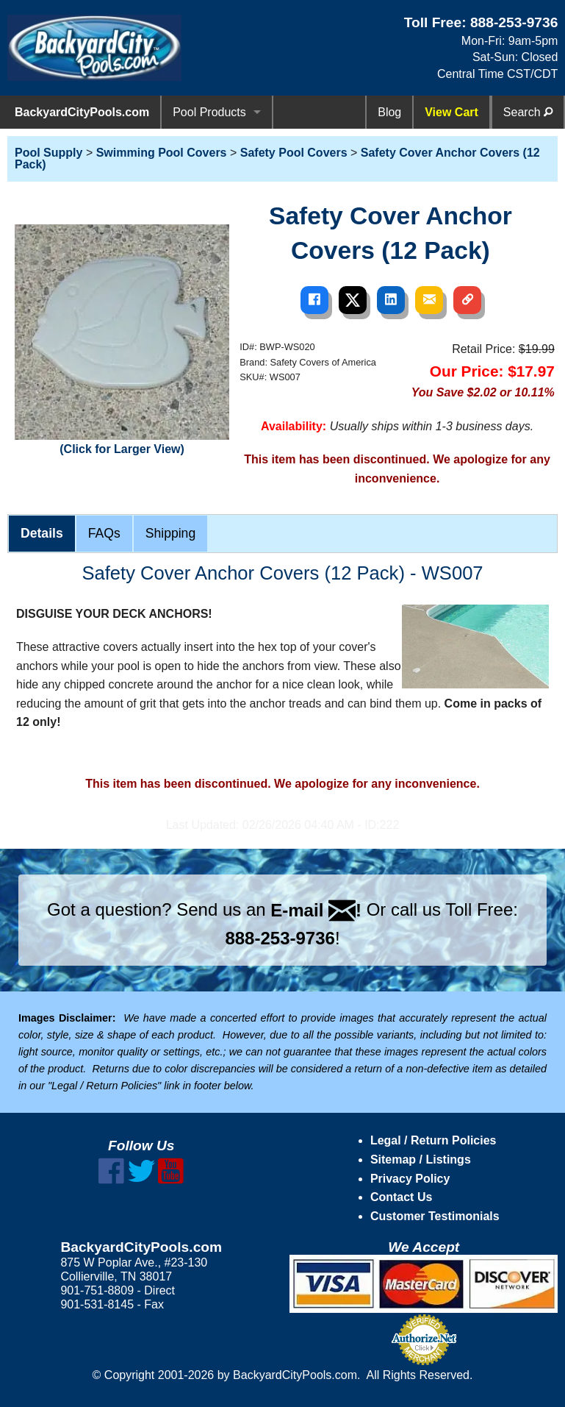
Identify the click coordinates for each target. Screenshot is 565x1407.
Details (42, 533)
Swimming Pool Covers (161, 152)
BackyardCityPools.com (82, 112)
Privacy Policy (410, 1178)
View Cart (451, 112)
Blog (389, 112)
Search (528, 112)
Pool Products (209, 112)
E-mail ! (315, 910)
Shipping (170, 533)
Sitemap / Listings (420, 1159)
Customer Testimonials (435, 1216)
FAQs (104, 533)
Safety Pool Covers (294, 152)
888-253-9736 (514, 22)
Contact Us (401, 1197)
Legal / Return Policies (433, 1140)
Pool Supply (48, 152)
